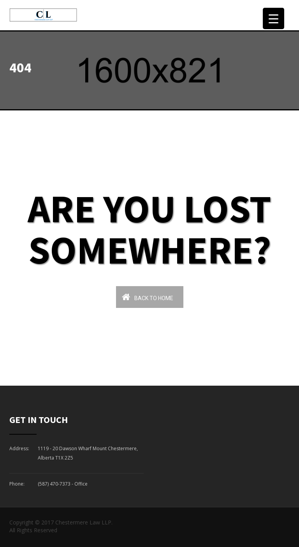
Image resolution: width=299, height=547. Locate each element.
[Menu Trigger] (273, 18)
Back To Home (147, 296)
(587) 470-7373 (54, 484)
